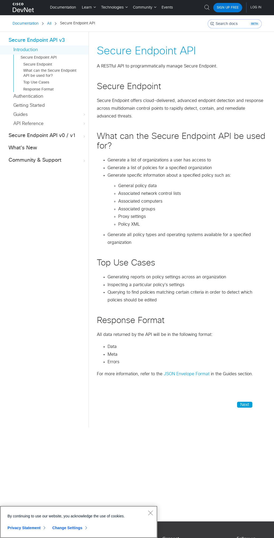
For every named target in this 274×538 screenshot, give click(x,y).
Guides (49, 114)
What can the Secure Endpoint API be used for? (50, 73)
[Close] (150, 513)
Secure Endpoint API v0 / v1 (47, 136)
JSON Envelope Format (187, 374)
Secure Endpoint (37, 64)
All (49, 23)
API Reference (49, 124)
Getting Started (29, 105)
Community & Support (47, 160)
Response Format (38, 89)
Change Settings (67, 528)
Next (244, 405)
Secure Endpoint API (39, 57)
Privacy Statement (24, 528)
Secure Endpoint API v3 (37, 40)
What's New (23, 147)
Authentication (28, 96)
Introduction (25, 50)
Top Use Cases (36, 82)
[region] (78, 522)
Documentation (26, 23)
